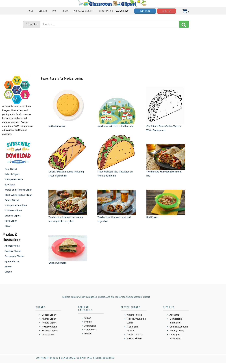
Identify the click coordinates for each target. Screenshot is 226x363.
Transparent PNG (14, 179)
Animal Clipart (49, 318)
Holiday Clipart (49, 326)
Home (31, 11)
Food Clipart (11, 220)
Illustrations (90, 329)
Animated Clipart (83, 11)
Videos (8, 271)
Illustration (106, 11)
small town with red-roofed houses (115, 126)
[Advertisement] (113, 51)
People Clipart (49, 322)
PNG (54, 11)
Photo (65, 11)
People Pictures (135, 334)
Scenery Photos (13, 251)
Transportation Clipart (16, 205)
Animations (90, 325)
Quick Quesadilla (57, 262)
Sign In (166, 11)
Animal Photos (12, 245)
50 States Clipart (13, 210)
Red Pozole (152, 217)
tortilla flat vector (56, 126)
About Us (174, 314)
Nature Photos (134, 314)
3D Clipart (10, 184)
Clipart (43, 11)
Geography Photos (14, 256)
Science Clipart (12, 215)
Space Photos (12, 261)
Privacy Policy (177, 330)
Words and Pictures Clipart (18, 189)
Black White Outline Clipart (18, 195)
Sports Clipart (12, 200)
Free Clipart (11, 169)
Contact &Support (179, 326)
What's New (48, 334)
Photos (8, 266)
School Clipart (12, 174)
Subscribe (145, 11)
